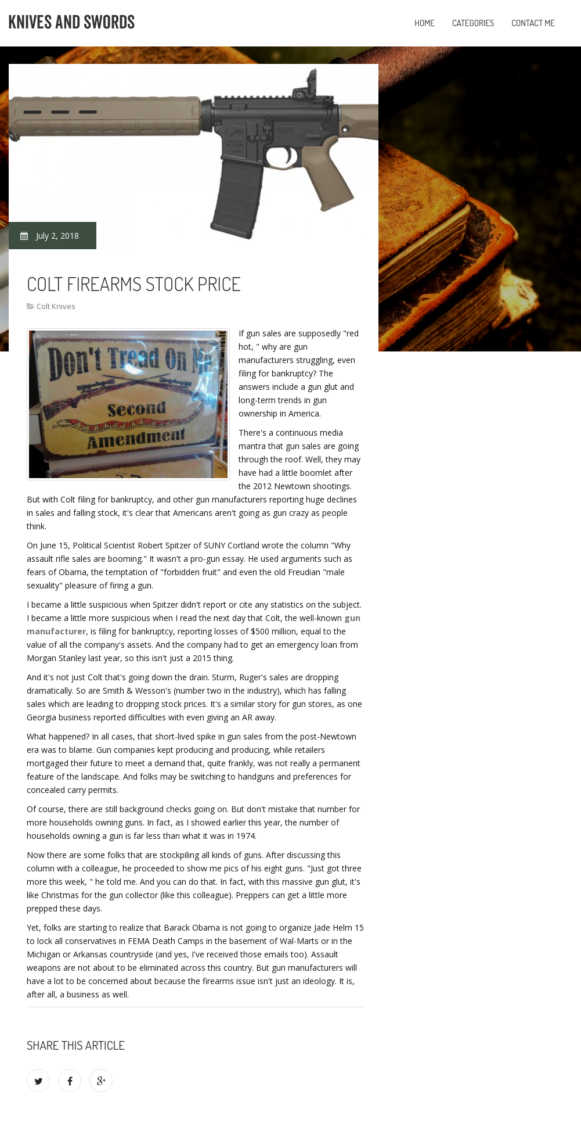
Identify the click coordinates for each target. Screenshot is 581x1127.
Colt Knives (56, 306)
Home (424, 22)
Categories (473, 22)
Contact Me (533, 22)
